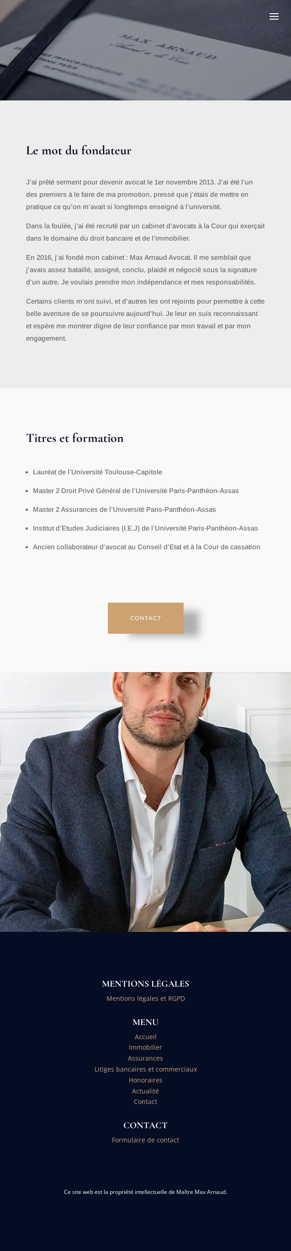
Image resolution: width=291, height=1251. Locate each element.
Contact (145, 1101)
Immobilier (145, 1047)
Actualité (145, 1091)
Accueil (146, 1036)
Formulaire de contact (145, 1139)
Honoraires (146, 1080)
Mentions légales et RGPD (145, 998)
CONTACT (145, 618)
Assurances (145, 1058)
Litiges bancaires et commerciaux (146, 1069)
